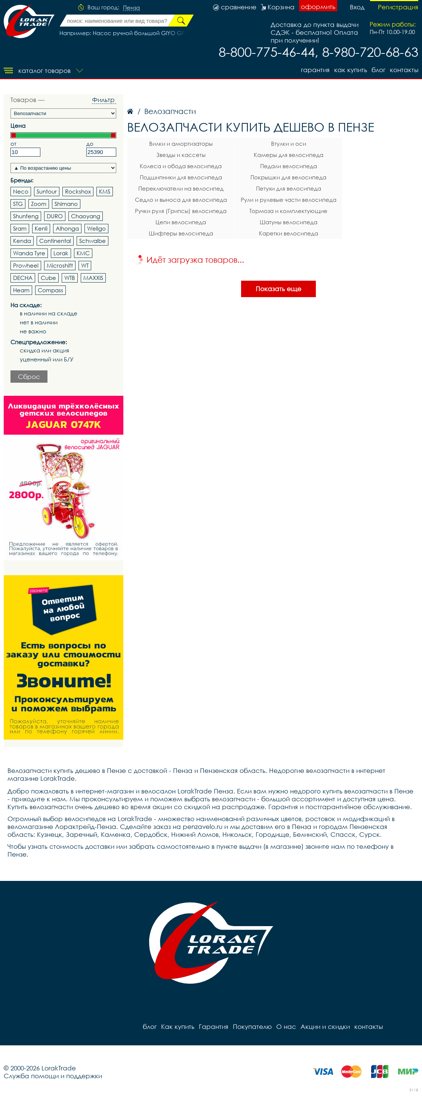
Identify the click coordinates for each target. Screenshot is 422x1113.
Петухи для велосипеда (288, 188)
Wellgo (96, 228)
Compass (50, 290)
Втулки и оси (288, 143)
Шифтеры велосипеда (181, 233)
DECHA (23, 277)
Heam (21, 290)
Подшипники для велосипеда (181, 177)
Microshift (60, 265)
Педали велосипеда (288, 166)
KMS (104, 191)
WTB (69, 277)
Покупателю (252, 1026)
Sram (20, 228)
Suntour (47, 191)
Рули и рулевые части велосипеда (288, 199)
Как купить (350, 70)
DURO (55, 216)
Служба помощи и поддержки (53, 1076)
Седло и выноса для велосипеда (181, 199)
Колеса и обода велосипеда (181, 166)
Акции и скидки (325, 1026)
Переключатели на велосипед (181, 188)
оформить (318, 6)
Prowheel (25, 265)
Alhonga (67, 228)
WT (85, 265)
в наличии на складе (48, 313)
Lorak (60, 253)
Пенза (131, 8)
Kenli (41, 228)
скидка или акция (44, 350)
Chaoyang (85, 216)
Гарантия (315, 70)
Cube (48, 277)
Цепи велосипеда (180, 222)
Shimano (66, 203)
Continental (55, 240)
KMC (83, 253)
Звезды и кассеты (181, 154)
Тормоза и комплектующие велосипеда (288, 211)
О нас (286, 1026)
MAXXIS (93, 277)
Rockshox (78, 191)
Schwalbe (92, 240)
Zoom (38, 203)
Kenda (22, 240)
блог (378, 70)
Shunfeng (25, 216)
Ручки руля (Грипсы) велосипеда (181, 210)
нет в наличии (39, 322)
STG (18, 203)
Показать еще (278, 289)
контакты (404, 70)
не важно (33, 331)
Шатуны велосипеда (288, 222)
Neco (20, 191)
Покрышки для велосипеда (288, 177)
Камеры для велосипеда (288, 154)
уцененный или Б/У (47, 359)
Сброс (29, 376)
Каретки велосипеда (288, 233)
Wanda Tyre (29, 253)
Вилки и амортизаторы (181, 143)
